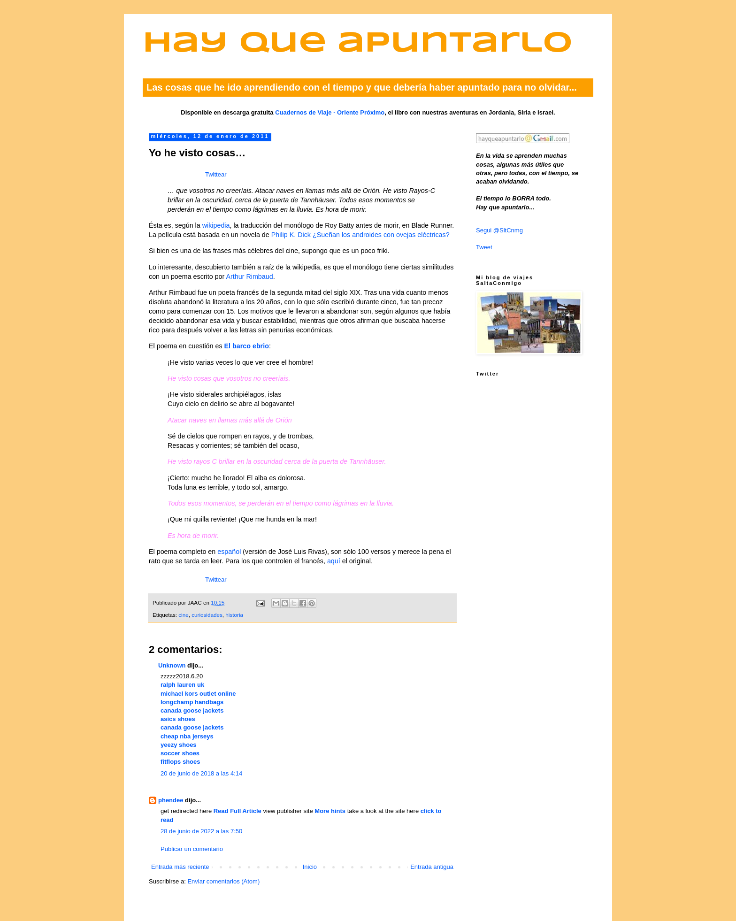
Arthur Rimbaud (249, 276)
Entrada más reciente (180, 866)
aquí (333, 561)
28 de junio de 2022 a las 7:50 (201, 831)
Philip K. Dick (291, 234)
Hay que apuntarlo (358, 44)
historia (234, 615)
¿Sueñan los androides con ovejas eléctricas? (381, 234)
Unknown (172, 665)
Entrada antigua (431, 866)
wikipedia (216, 225)
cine (183, 615)
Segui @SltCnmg (499, 230)
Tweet (484, 247)
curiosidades (207, 615)
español (229, 551)
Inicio (310, 866)
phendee (170, 800)
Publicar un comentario (192, 848)
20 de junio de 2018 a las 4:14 (201, 773)
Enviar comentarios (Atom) (223, 881)
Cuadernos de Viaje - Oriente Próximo (329, 112)
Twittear (216, 174)
